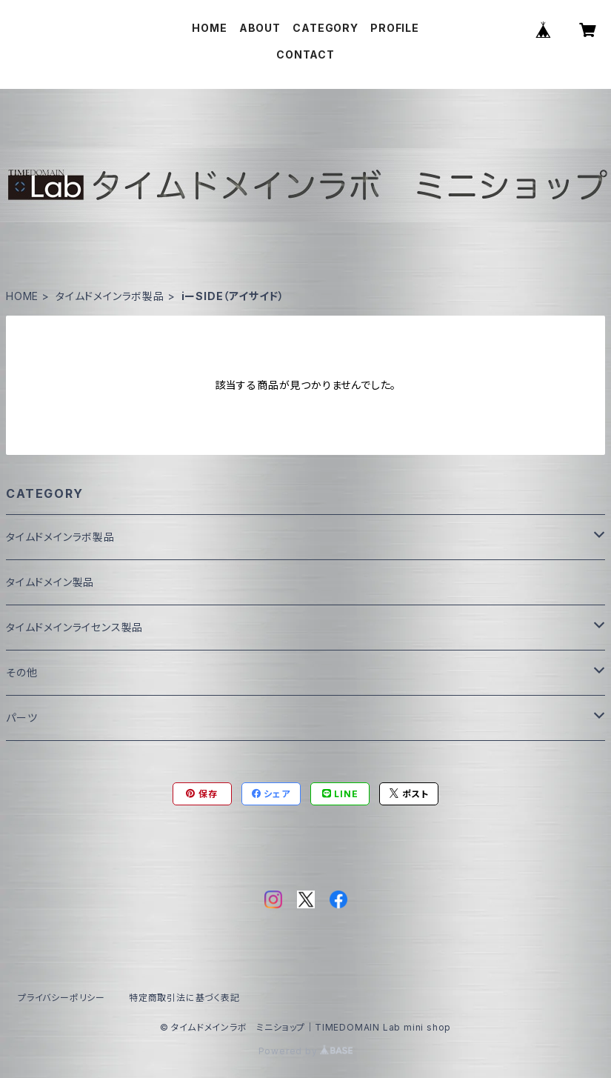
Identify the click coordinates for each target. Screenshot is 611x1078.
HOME (209, 27)
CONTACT (305, 54)
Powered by (305, 1051)
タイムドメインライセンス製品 (74, 627)
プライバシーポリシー (61, 997)
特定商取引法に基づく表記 (184, 997)
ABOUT (260, 27)
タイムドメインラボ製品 (110, 296)
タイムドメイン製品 (50, 582)
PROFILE (394, 27)
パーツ (21, 717)
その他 (21, 672)
